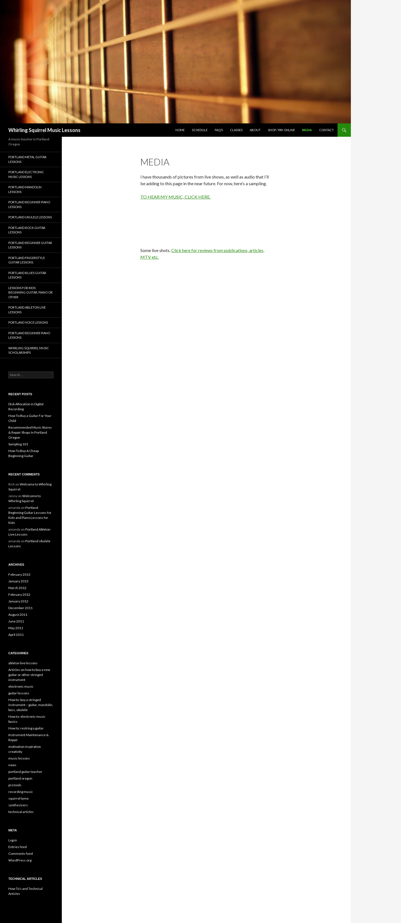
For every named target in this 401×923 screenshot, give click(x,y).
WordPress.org (19, 860)
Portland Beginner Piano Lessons (29, 204)
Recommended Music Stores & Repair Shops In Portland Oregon (30, 432)
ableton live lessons (23, 663)
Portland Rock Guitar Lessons (26, 230)
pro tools (14, 785)
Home (180, 130)
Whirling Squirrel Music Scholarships (28, 350)
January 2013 (18, 581)
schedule (199, 130)
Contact (326, 130)
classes (236, 130)
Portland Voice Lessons (28, 322)
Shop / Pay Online (281, 130)
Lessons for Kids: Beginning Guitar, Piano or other (30, 292)
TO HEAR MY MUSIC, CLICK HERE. (175, 196)
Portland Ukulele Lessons (30, 217)
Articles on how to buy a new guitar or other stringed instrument (29, 675)
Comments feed (20, 853)
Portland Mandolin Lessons (24, 189)
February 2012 (19, 594)
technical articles (21, 812)
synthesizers (18, 805)
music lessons (19, 758)
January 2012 (18, 601)
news (12, 765)
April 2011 (16, 635)
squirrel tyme (18, 798)
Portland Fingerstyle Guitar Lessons (26, 260)
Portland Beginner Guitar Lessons (30, 245)
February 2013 (19, 574)
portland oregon (20, 778)
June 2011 (16, 621)
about (255, 130)
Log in (12, 840)
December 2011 (20, 608)
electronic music (20, 686)
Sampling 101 (18, 444)
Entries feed (17, 847)
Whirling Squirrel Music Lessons (44, 130)
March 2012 (17, 588)
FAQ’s (219, 130)
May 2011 (15, 628)
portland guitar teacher (25, 772)
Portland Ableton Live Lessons (27, 310)
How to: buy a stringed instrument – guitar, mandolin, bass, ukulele (30, 705)
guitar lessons (18, 693)
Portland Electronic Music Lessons (26, 174)
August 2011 (17, 614)
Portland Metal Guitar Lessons (27, 159)
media (307, 130)
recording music (20, 792)
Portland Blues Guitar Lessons (27, 275)
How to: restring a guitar (26, 728)
